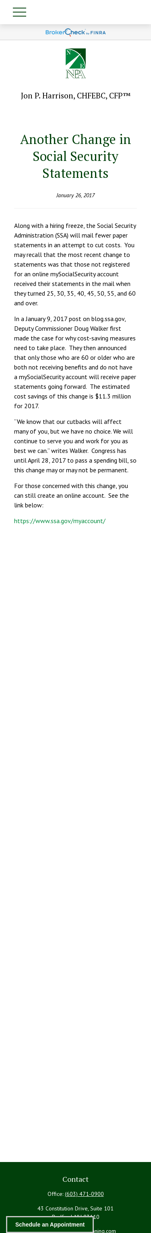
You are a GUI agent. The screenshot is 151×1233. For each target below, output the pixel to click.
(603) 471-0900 (84, 1194)
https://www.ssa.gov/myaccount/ (59, 521)
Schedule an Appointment (50, 1224)
